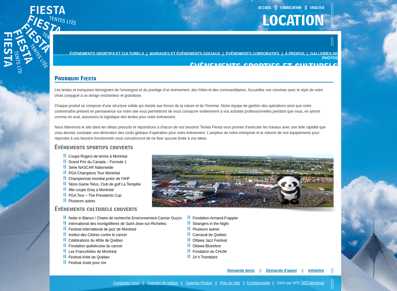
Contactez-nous (126, 283)
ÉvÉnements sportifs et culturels (106, 53)
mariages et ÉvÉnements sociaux (184, 53)
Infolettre (316, 270)
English (317, 8)
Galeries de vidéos (162, 283)
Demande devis (241, 270)
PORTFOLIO (243, 78)
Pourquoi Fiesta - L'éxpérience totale (290, 78)
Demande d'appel (281, 270)
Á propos (295, 53)
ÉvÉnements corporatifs (252, 53)
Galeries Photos (199, 283)
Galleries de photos (324, 55)
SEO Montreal (312, 283)
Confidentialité (258, 283)
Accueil (265, 8)
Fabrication (290, 8)
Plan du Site (230, 283)
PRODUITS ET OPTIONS (210, 78)
